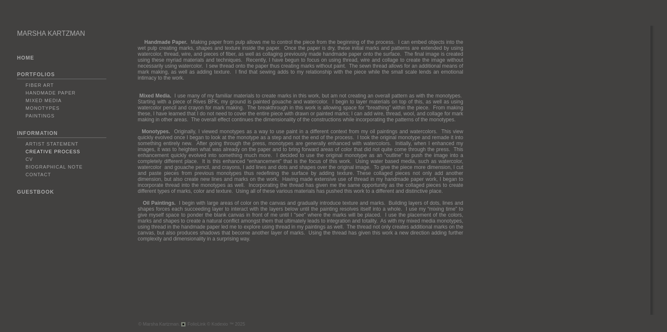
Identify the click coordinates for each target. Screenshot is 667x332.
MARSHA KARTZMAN (51, 33)
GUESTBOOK (35, 192)
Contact (38, 174)
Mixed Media (44, 100)
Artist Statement (52, 143)
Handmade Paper (51, 92)
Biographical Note (54, 166)
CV (29, 159)
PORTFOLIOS (36, 74)
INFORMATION (37, 133)
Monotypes (43, 108)
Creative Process (53, 151)
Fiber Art (40, 85)
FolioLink (197, 323)
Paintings (40, 115)
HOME (25, 58)
